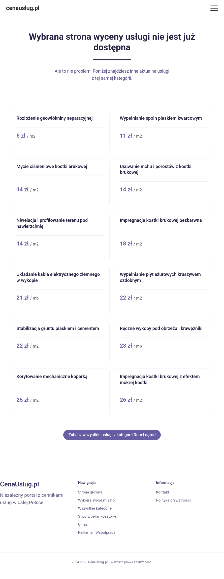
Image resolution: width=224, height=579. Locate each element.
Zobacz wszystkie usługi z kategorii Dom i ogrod (111, 434)
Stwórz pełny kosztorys (97, 516)
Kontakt (162, 492)
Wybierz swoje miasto (96, 500)
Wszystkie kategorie (95, 508)
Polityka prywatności (173, 500)
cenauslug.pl (22, 8)
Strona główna (90, 492)
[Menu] (214, 8)
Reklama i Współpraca (96, 532)
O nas (83, 524)
